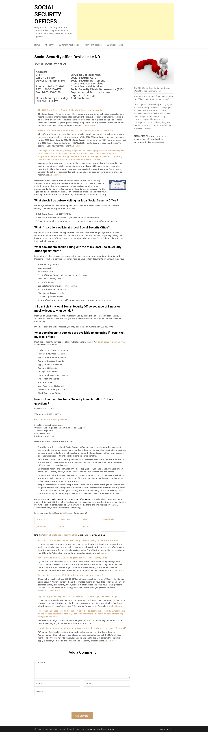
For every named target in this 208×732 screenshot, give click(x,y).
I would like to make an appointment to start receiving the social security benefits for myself (82, 628)
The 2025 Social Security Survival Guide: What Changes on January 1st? (71, 110)
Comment (82, 669)
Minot (62, 526)
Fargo (85, 519)
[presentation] (54, 703)
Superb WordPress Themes (103, 729)
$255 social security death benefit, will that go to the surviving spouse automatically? (78, 540)
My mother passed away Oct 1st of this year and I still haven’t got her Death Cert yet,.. (79, 596)
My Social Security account (107, 342)
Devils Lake (65, 519)
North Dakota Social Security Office (60, 535)
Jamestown (41, 526)
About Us (49, 45)
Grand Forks (108, 519)
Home (37, 45)
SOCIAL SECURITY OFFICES (47, 14)
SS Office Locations (115, 45)
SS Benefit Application (69, 45)
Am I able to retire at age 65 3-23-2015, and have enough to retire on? (70, 575)
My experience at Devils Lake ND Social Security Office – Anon (62, 499)
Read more (90, 125)
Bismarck (40, 519)
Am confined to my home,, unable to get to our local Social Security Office (72, 557)
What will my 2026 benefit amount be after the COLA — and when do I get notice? (76, 130)
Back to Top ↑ (167, 729)
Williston (87, 526)
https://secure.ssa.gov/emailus (55, 419)
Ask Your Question (93, 45)
